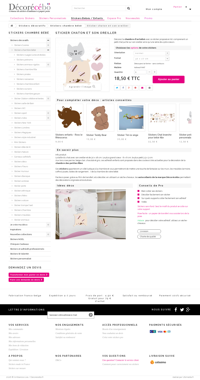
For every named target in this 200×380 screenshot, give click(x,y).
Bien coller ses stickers (151, 191)
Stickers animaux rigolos (27, 64)
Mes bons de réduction (18, 345)
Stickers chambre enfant (27, 84)
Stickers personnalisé (20, 258)
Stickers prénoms (24, 60)
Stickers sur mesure (17, 368)
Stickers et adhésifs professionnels (27, 249)
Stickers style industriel (25, 137)
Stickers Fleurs (21, 166)
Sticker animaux (21, 220)
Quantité (118, 72)
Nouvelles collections (21, 234)
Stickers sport (20, 113)
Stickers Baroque (22, 176)
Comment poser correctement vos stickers (120, 364)
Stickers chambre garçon (28, 93)
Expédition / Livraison (18, 349)
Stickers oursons (24, 89)
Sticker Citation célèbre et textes (29, 98)
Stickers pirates (23, 74)
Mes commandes (16, 329)
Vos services (19, 325)
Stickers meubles (22, 215)
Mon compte (154, 9)
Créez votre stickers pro (112, 337)
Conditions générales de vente (68, 333)
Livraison (144, 231)
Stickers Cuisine (21, 45)
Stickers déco (20, 161)
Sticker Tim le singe (127, 135)
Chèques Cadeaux (19, 244)
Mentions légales (62, 329)
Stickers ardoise (21, 181)
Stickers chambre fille (26, 69)
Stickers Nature (21, 152)
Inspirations (15, 229)
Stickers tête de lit (22, 147)
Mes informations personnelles (22, 341)
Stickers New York (22, 123)
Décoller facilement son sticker (155, 195)
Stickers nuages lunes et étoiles (30, 55)
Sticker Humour (21, 171)
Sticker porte (20, 186)
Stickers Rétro (20, 195)
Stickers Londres (22, 127)
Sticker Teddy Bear (96, 135)
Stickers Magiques (22, 132)
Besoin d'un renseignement (114, 329)
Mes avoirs (13, 333)
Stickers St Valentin (19, 254)
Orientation (119, 52)
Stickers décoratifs (19, 40)
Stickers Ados (20, 118)
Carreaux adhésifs (22, 157)
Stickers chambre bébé (25, 50)
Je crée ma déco (18, 224)
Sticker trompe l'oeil (23, 205)
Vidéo (144, 202)
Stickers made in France (19, 364)
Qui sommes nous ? (17, 360)
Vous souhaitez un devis (112, 333)
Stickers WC (19, 108)
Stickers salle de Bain (24, 103)
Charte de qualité (148, 237)
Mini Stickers (20, 142)
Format (117, 58)
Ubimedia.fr (188, 377)
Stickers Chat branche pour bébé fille (160, 136)
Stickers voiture (21, 200)
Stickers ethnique (22, 191)
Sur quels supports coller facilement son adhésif (163, 198)
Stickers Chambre (22, 210)
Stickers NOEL (17, 239)
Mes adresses (14, 337)
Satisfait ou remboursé (65, 337)
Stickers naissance (25, 79)
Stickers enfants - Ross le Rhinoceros (68, 136)
